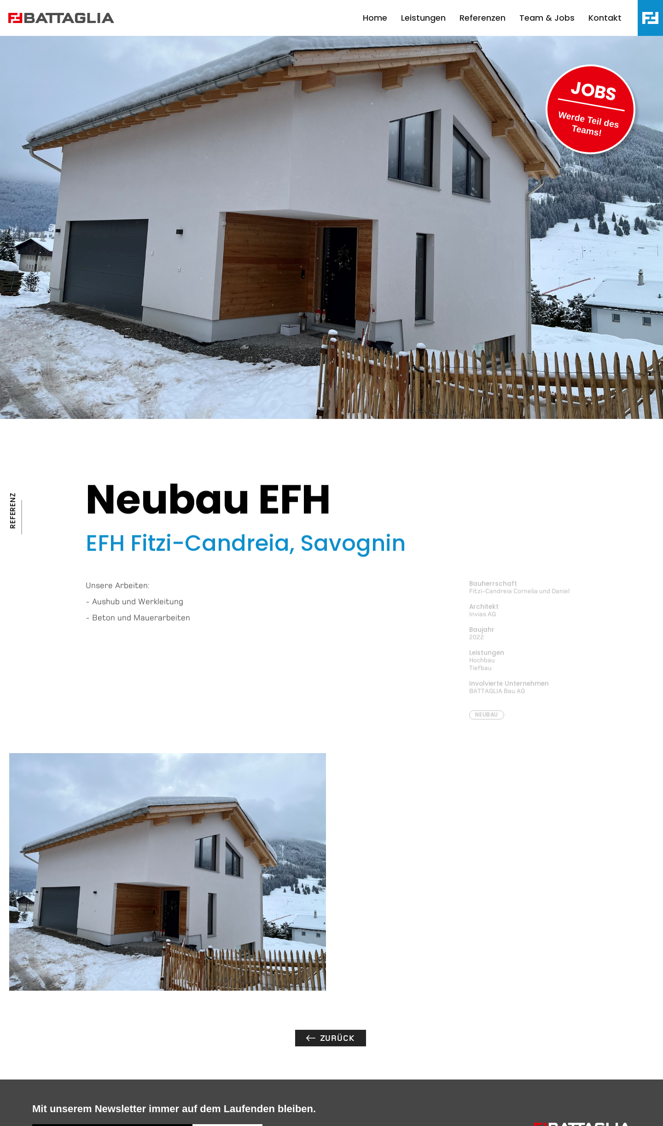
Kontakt (605, 17)
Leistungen (423, 17)
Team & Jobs (547, 17)
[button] (650, 18)
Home (375, 17)
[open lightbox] (167, 872)
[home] (65, 18)
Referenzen (482, 17)
